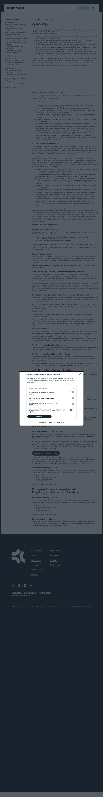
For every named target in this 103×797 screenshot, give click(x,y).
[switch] (72, 392)
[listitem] (51, 389)
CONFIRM (39, 416)
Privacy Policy (60, 422)
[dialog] (51, 398)
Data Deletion (42, 422)
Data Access (51, 422)
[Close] (80, 374)
